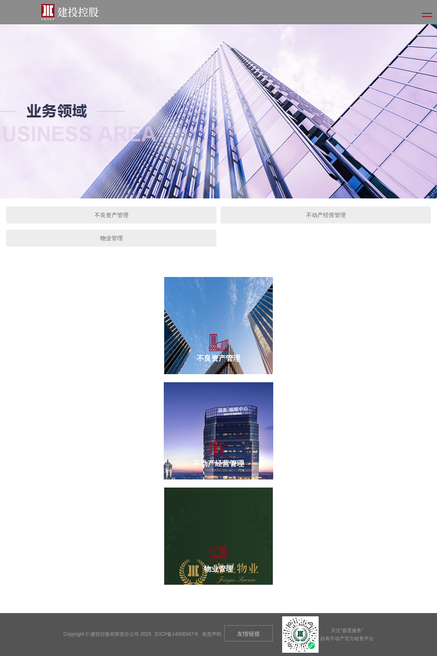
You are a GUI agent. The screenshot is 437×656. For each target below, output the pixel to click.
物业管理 (111, 238)
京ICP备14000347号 (176, 634)
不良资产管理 (111, 215)
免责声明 (211, 634)
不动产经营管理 (326, 215)
